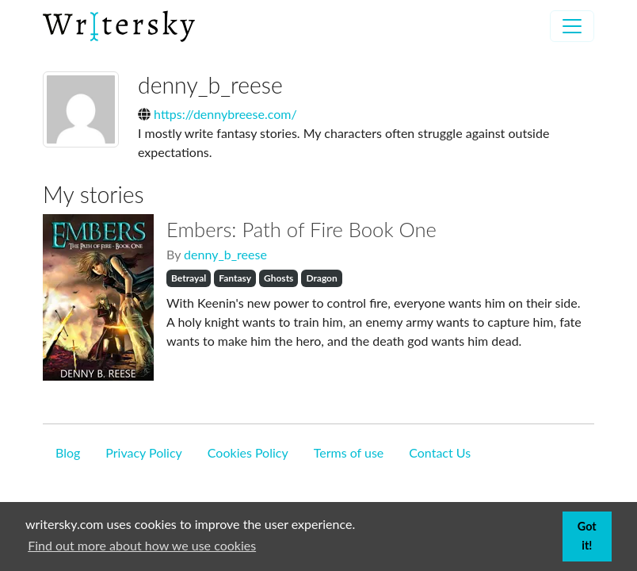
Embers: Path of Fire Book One (301, 229)
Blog (67, 452)
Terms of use (349, 452)
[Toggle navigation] (572, 26)
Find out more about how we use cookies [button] (142, 545)
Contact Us (440, 452)
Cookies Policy (248, 452)
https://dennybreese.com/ (225, 113)
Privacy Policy (143, 452)
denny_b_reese (225, 254)
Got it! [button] (587, 535)
